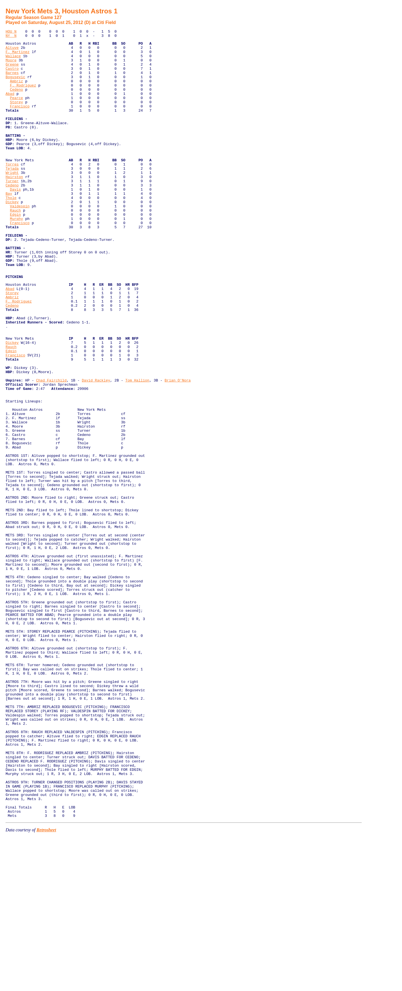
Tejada (12, 195)
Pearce (16, 111)
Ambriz (16, 90)
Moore (11, 65)
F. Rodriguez (23, 96)
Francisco (20, 121)
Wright (12, 200)
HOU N (11, 32)
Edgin (15, 250)
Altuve (12, 50)
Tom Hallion (137, 447)
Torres (12, 190)
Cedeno (16, 101)
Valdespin (20, 240)
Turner (12, 210)
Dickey (12, 235)
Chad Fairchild (51, 447)
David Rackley (96, 447)
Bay (9, 225)
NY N (11, 37)
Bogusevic (15, 85)
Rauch (15, 245)
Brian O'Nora (177, 447)
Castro (12, 75)
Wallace (13, 60)
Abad (10, 106)
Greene (12, 70)
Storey (16, 116)
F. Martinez (18, 55)
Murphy (16, 255)
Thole (11, 230)
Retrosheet (46, 984)
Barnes (12, 80)
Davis (15, 220)
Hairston (14, 205)
